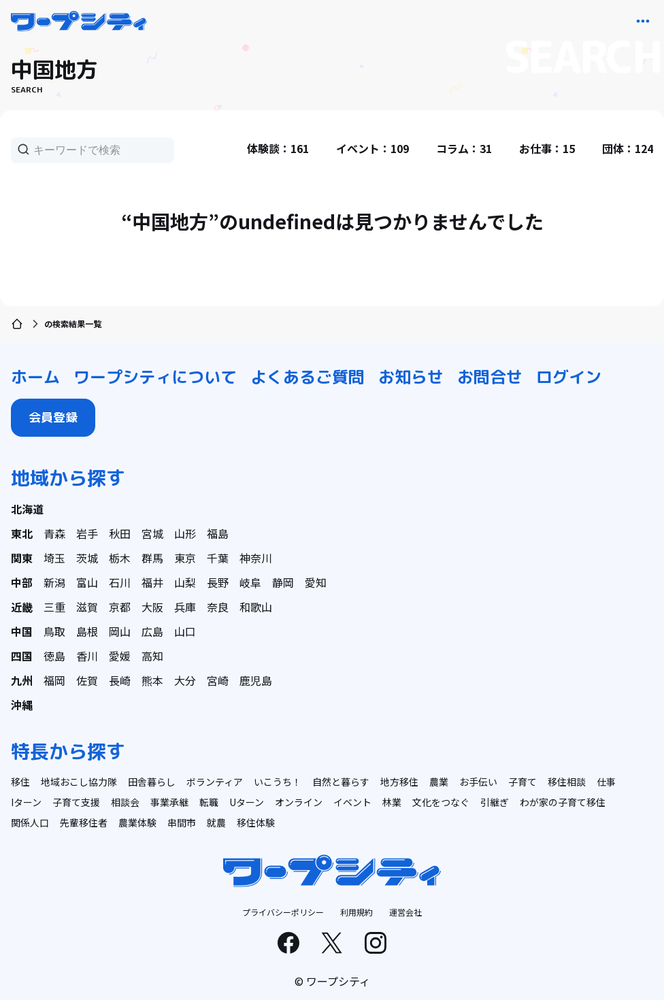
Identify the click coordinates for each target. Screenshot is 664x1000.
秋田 (120, 533)
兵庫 (185, 607)
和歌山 (255, 607)
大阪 (152, 607)
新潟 (54, 582)
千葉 (218, 558)
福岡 (54, 680)
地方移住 (399, 781)
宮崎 (218, 680)
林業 (391, 802)
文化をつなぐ (440, 802)
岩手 (87, 533)
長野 (218, 582)
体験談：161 (278, 148)
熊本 (152, 680)
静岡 (283, 582)
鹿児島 (255, 680)
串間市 (181, 822)
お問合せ (489, 376)
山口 (185, 631)
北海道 (27, 509)
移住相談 (567, 781)
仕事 (606, 781)
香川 (87, 656)
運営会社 (405, 912)
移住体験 (256, 822)
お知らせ (411, 376)
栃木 (120, 558)
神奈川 (255, 558)
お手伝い (478, 781)
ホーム (35, 376)
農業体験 (137, 822)
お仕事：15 (547, 148)
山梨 (185, 582)
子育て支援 (76, 802)
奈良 (218, 607)
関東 (22, 558)
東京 (185, 558)
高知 (152, 656)
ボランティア (214, 781)
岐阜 (250, 582)
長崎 (120, 680)
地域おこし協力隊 (79, 781)
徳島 (54, 656)
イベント (352, 802)
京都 (120, 607)
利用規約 (356, 912)
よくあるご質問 (307, 376)
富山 (87, 582)
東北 (22, 533)
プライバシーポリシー (283, 912)
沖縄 (22, 705)
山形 (185, 533)
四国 (22, 656)
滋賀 (87, 607)
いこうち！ (277, 781)
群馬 (152, 558)
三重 (54, 607)
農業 (438, 781)
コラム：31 (464, 148)
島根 (87, 631)
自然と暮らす (340, 781)
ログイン (568, 376)
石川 (120, 582)
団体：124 (627, 148)
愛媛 (120, 656)
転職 (208, 802)
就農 (216, 822)
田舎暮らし (152, 781)
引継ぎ (494, 802)
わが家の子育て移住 (562, 802)
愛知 (316, 582)
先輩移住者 (83, 822)
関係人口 (30, 822)
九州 (22, 680)
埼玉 (54, 558)
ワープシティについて (155, 376)
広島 (152, 631)
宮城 (152, 533)
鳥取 (54, 631)
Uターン (246, 802)
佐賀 (87, 680)
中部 (22, 582)
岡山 (120, 631)
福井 (152, 582)
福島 (218, 533)
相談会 (125, 802)
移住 (20, 781)
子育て (522, 781)
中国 (22, 631)
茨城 (87, 558)
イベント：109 (372, 148)
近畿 (22, 607)
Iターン (26, 802)
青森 (54, 533)
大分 (185, 680)
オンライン (298, 802)
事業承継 (169, 802)
